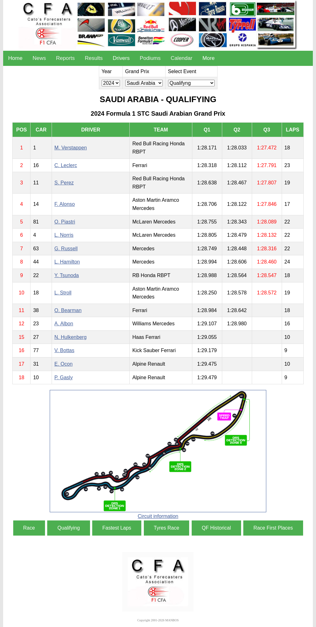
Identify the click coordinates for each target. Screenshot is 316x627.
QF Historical (216, 528)
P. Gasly (63, 377)
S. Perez (64, 182)
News (39, 58)
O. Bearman (68, 310)
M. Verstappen (70, 147)
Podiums (150, 58)
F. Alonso (64, 204)
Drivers (121, 58)
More (208, 58)
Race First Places (273, 528)
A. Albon (63, 323)
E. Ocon (63, 364)
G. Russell (66, 248)
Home (15, 58)
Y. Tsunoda (66, 275)
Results (94, 58)
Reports (65, 58)
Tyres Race (166, 528)
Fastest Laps (116, 528)
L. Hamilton (67, 261)
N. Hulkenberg (70, 337)
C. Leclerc (65, 165)
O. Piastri (64, 221)
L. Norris (63, 235)
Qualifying (68, 528)
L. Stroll (62, 292)
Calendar (181, 58)
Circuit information (158, 516)
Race (29, 528)
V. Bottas (64, 350)
